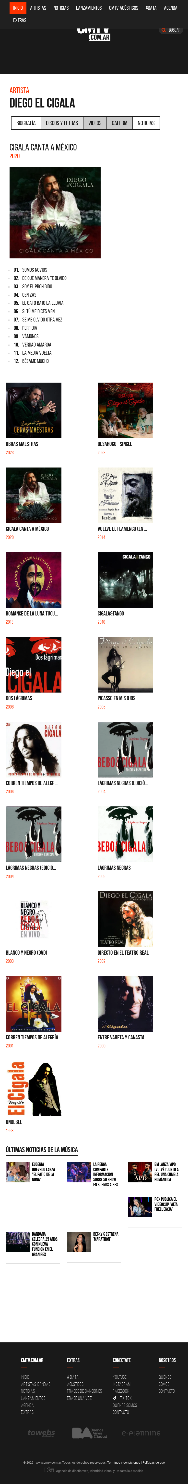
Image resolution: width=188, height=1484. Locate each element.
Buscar (171, 30)
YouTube (120, 1377)
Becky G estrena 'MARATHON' (105, 1236)
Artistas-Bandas (35, 1384)
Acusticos (75, 1384)
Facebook (121, 1391)
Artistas (38, 8)
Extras (19, 20)
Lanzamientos (89, 8)
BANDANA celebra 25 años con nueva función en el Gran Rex (45, 1244)
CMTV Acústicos (123, 8)
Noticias (61, 8)
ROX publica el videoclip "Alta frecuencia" (166, 1204)
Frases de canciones (84, 1391)
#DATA (151, 8)
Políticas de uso (153, 1462)
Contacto (121, 1412)
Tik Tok (122, 1398)
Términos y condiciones (123, 1462)
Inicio (18, 8)
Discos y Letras (62, 123)
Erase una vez (79, 1398)
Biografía (26, 123)
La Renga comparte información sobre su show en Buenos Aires (105, 1175)
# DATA (73, 1377)
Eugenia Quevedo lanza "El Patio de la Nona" (43, 1172)
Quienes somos (125, 1405)
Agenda (170, 8)
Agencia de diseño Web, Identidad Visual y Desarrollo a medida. (94, 1471)
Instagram (122, 1384)
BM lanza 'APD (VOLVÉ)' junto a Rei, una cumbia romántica (166, 1172)
